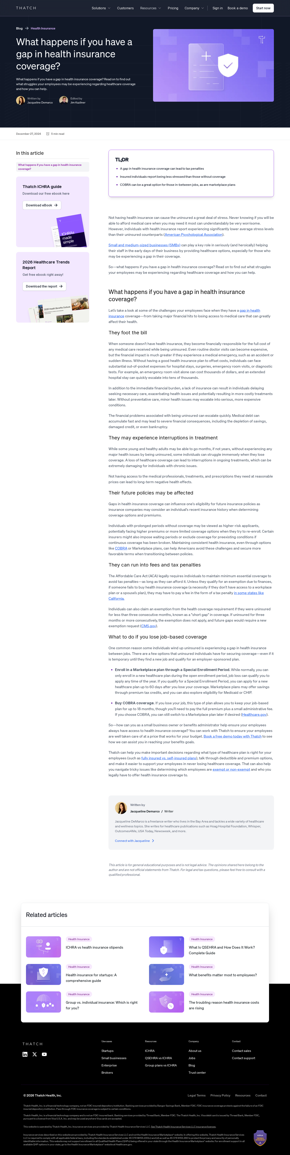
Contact (261, 1095)
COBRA (121, 548)
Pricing (173, 8)
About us (194, 1050)
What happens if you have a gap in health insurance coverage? (177, 295)
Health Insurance (43, 28)
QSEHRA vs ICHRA (158, 1058)
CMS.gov (148, 625)
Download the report (44, 286)
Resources (243, 1095)
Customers (125, 8)
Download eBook (42, 205)
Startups (108, 1050)
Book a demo (238, 8)
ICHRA (150, 1050)
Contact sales (241, 1050)
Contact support (243, 1058)
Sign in (217, 8)
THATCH (26, 8)
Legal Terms (197, 1095)
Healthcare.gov (254, 714)
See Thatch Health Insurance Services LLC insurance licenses (183, 1126)
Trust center (197, 1072)
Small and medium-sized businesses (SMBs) (144, 244)
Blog (19, 28)
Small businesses (114, 1058)
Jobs (191, 1058)
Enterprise (109, 1065)
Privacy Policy (220, 1095)
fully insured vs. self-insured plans (168, 758)
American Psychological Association (193, 234)
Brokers (107, 1072)
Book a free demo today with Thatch (233, 736)
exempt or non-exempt (231, 769)
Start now (263, 8)
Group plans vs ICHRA (161, 1065)
